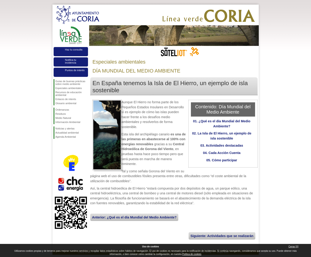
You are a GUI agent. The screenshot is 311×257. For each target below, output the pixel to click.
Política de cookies (191, 254)
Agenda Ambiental (65, 136)
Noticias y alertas (65, 128)
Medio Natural (63, 118)
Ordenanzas (62, 109)
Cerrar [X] (293, 246)
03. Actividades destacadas (221, 145)
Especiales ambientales (68, 88)
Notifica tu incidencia (70, 61)
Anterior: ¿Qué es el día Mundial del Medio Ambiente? (134, 217)
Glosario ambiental (66, 103)
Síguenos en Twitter (64, 146)
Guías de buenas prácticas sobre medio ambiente (70, 82)
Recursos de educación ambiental (68, 93)
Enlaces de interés (65, 99)
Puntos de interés (75, 70)
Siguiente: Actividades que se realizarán (221, 236)
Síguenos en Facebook (56, 146)
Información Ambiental (67, 122)
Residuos (60, 113)
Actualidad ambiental (67, 132)
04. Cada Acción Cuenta (221, 153)
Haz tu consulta (74, 49)
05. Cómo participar (221, 160)
